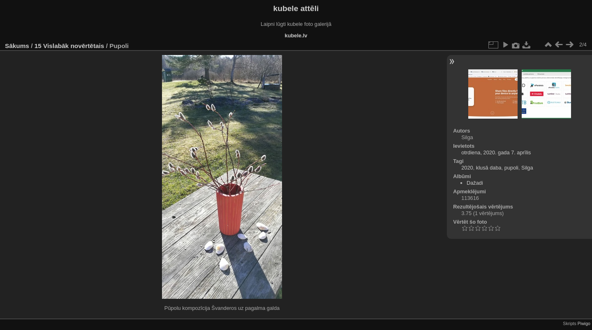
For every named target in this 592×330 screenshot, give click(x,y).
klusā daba (489, 168)
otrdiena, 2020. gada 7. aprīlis (496, 152)
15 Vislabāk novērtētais (69, 45)
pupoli (511, 168)
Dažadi (475, 183)
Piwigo (584, 323)
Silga (527, 168)
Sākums (17, 45)
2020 (467, 168)
